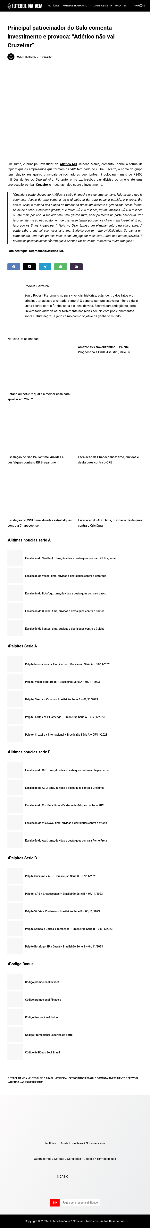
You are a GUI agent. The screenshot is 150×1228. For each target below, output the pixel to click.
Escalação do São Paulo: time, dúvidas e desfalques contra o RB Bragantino (71, 558)
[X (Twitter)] (29, 266)
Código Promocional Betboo (42, 1017)
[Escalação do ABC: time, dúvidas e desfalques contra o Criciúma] (110, 492)
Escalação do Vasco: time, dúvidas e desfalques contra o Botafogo (65, 575)
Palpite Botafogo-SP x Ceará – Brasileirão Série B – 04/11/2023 (64, 946)
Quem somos (42, 1159)
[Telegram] (45, 266)
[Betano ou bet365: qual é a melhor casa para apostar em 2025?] (39, 366)
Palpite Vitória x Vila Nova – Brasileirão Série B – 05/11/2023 (62, 911)
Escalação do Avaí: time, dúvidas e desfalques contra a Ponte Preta (66, 840)
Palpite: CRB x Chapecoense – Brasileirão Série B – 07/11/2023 (64, 893)
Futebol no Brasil (77, 6)
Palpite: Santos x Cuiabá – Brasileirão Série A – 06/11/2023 (61, 699)
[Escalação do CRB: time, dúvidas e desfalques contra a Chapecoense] (39, 492)
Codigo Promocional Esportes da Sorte (48, 1034)
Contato (59, 1159)
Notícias (53, 5)
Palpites (123, 6)
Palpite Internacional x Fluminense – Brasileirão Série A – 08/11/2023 (67, 664)
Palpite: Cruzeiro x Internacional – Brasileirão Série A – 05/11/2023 (66, 734)
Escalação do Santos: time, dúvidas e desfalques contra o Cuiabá (64, 628)
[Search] (141, 5)
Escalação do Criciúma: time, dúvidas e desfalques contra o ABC (64, 805)
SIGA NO (63, 1176)
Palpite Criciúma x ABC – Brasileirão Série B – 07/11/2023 (60, 876)
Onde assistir (103, 5)
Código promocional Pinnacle (43, 999)
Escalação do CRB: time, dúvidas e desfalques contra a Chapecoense (67, 770)
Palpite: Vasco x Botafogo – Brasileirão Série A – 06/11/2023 (62, 681)
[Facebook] (13, 266)
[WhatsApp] (60, 266)
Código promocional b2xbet (42, 982)
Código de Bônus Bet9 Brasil (42, 1052)
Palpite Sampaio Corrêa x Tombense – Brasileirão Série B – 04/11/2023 (68, 928)
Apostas (139, 5)
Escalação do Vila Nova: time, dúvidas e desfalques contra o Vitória (66, 823)
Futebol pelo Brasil (41, 1078)
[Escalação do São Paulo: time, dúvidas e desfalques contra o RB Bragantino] (39, 429)
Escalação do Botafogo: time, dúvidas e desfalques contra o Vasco (65, 593)
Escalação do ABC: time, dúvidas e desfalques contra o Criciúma (64, 787)
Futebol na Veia (17, 1078)
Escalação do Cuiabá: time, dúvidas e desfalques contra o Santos (64, 611)
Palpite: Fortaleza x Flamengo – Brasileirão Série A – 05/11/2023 (64, 717)
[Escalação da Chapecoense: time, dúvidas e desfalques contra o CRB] (110, 429)
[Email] (76, 266)
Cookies (89, 1159)
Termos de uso (106, 1159)
